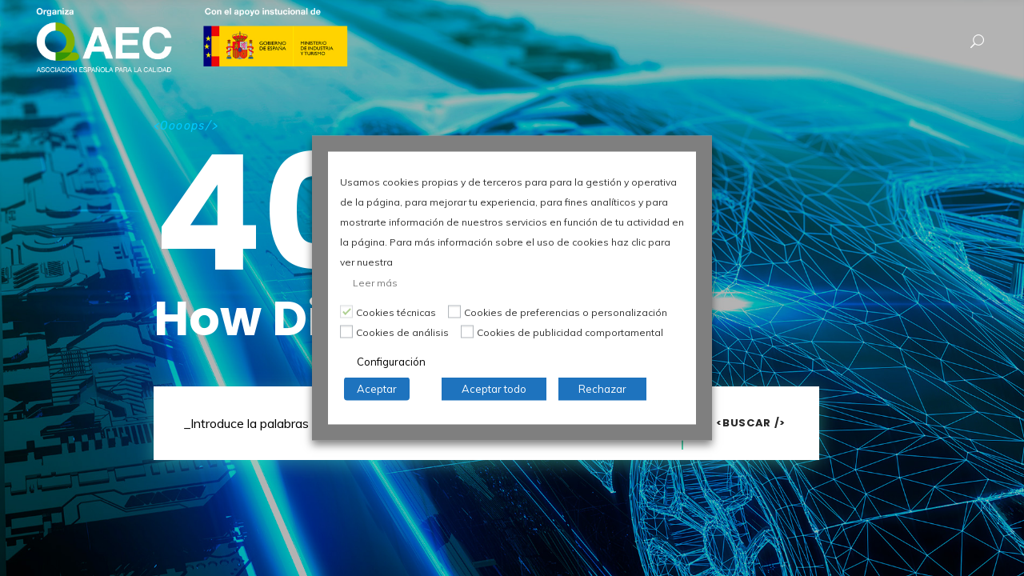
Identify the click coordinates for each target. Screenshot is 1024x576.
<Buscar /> (751, 422)
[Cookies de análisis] (346, 331)
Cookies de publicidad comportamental (570, 332)
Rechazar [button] (602, 388)
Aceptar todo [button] (494, 388)
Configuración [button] (391, 361)
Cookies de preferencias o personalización (565, 312)
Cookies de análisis (402, 332)
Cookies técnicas (396, 312)
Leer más (375, 283)
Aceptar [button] (377, 388)
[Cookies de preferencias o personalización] (454, 311)
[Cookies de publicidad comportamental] (467, 331)
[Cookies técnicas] (346, 311)
